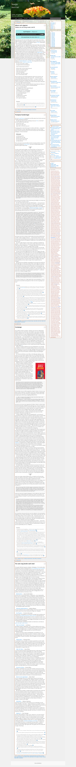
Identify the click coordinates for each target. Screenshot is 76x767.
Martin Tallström (53, 272)
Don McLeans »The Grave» (27, 753)
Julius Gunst (55, 248)
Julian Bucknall (54, 50)
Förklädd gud (52, 216)
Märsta (52, 271)
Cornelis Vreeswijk (53, 201)
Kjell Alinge (56, 250)
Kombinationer (53, 253)
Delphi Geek (53, 55)
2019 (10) (53, 38)
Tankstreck (54, 319)
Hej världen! (53, 68)
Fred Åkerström (56, 218)
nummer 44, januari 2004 (27, 62)
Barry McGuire (53, 185)
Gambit (52, 221)
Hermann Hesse (55, 234)
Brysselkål (56, 194)
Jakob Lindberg (56, 238)
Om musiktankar (31, 18)
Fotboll (55, 216)
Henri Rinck (58, 233)
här (38, 37)
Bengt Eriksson (54, 115)
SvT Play (38, 42)
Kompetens (56, 253)
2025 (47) (53, 32)
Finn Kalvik (57, 214)
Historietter (18, 701)
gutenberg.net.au (26, 554)
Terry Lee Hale (52, 320)
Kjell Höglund (29, 109)
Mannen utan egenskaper (22, 676)
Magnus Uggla (53, 270)
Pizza (58, 290)
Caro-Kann (54, 196)
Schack (52, 26)
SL (54, 309)
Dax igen (55, 204)
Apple (59, 180)
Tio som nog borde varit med (24, 564)
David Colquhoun (54, 76)
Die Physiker (19, 613)
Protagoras (55, 294)
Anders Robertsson (53, 179)
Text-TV (56, 320)
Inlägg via (53, 164)
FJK (59, 214)
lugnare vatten (39, 52)
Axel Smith (57, 183)
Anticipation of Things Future (56, 82)
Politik (51, 292)
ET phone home (53, 101)
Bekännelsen (19, 594)
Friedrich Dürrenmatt (55, 219)
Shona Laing (52, 308)
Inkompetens (53, 237)
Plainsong (54, 291)
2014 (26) (53, 44)
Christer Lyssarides (57, 198)
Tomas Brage (59, 323)
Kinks (54, 250)
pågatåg (54, 287)
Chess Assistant (54, 197)
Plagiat (52, 291)
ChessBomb (58, 197)
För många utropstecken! (55, 121)
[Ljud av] (40, 34)
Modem (60, 276)
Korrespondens (53, 254)
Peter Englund (59, 289)
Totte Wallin (54, 324)
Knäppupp (52, 252)
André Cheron (58, 179)
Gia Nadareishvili (53, 223)
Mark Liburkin (56, 270)
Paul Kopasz (56, 287)
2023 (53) (53, 35)
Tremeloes (58, 325)
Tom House (52, 323)
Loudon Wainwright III (56, 267)
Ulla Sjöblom (54, 328)
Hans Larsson (54, 232)
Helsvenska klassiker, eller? (55, 87)
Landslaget (52, 257)
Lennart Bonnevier (54, 67)
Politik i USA (54, 292)
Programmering (56, 293)
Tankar (19, 109)
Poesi (59, 291)
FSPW (54, 220)
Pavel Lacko (54, 288)
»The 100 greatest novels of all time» (38, 568)
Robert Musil (55, 302)
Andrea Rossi (52, 180)
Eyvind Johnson (55, 213)
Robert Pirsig (58, 302)
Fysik (58, 220)
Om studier (25, 18)
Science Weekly (58, 307)
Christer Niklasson (53, 199)
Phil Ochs (56, 290)
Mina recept (54, 276)
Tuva (56, 326)
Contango (40, 207)
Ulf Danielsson (55, 327)
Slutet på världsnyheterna (22, 608)
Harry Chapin (58, 232)
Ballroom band (54, 184)
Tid (37, 120)
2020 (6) (52, 37)
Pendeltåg (57, 288)
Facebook (58, 213)
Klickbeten (54, 251)
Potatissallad (57, 292)
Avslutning (53, 73)
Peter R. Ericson (53, 290)
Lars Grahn (53, 110)
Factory (52, 214)
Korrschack (56, 254)
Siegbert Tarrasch (56, 308)
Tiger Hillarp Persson (55, 104)
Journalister (52, 248)
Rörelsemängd (55, 304)
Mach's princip (53, 268)
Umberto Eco (57, 328)
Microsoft (58, 275)
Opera (54, 285)
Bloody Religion (53, 77)
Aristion (52, 181)
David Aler (54, 203)
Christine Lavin (58, 199)
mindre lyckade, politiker (24, 531)
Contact (55, 200)
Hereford (52, 234)
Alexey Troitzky (57, 176)
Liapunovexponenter (32, 530)
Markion (60, 270)
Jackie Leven (52, 238)
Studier (52, 27)
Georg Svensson (29, 558)
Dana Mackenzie (54, 81)
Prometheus (52, 294)
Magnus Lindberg (56, 269)
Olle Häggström (54, 61)
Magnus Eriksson (58, 268)
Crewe (56, 201)
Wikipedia (17, 442)
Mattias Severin (54, 119)
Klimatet (57, 251)
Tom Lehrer (55, 323)
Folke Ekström (59, 215)
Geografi (55, 222)
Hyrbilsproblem (55, 236)
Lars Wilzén (55, 258)
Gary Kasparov (55, 221)
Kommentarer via (54, 165)
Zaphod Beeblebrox (53, 337)
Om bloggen (20, 18)
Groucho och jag (20, 667)
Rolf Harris (52, 304)
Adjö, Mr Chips (19, 649)
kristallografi (56, 255)
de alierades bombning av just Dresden (30, 720)
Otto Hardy (56, 286)
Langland (31, 301)
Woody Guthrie (26, 144)
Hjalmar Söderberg (55, 235)
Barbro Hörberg (58, 184)
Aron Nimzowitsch (53, 182)
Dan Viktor (58, 202)
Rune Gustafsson (55, 305)
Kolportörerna (55, 252)
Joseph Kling (58, 247)
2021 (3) (52, 36)
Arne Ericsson (58, 181)
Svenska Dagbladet (53, 318)
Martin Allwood (55, 271)
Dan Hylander (55, 202)
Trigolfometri (52, 326)
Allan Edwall (54, 177)
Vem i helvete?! (54, 85)
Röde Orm (55, 303)
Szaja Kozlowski (58, 318)
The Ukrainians (57, 321)
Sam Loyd (55, 306)
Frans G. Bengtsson (55, 217)
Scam (57, 306)
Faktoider (52, 71)
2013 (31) (53, 45)
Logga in (52, 163)
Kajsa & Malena (53, 249)
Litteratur (19, 558)
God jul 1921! (53, 91)
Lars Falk (55, 257)
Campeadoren (54, 195)
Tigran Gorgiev (58, 322)
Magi (55, 268)
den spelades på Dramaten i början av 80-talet (28, 615)
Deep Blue (58, 204)
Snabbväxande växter (54, 96)
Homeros (60, 235)
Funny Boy (56, 220)
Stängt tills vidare (54, 111)
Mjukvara (57, 276)
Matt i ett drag (56, 155)
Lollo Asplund (55, 266)
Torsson (52, 324)
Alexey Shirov (52, 176)
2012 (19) (53, 46)
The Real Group (53, 321)
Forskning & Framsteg (55, 95)
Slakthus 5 (18, 713)
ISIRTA (59, 237)
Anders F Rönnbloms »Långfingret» (37, 753)
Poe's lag (57, 291)
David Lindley (57, 203)
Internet (57, 237)
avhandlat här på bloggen (33, 207)
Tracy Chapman (54, 325)
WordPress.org (53, 166)
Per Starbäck (53, 90)
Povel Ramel (52, 293)
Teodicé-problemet (58, 319)
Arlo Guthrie (54, 181)
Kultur (58, 255)
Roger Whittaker (59, 303)
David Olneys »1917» (20, 753)
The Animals (58, 320)
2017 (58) (53, 40)
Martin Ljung (58, 271)
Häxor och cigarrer (21, 25)
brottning (54, 194)
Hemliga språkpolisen (53, 233)
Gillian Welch (57, 223)
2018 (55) (53, 39)
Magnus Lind (52, 269)
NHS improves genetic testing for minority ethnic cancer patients (56, 128)
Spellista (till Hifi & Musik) (55, 116)
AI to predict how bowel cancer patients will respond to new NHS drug (55, 145)
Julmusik (59, 248)
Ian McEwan (58, 236)
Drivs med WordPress (38, 763)
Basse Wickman (57, 185)
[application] (30, 34)
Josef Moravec (55, 247)
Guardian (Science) (55, 126)
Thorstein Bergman (53, 322)
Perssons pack (55, 289)
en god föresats (21, 118)
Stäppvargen (19, 639)
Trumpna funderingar (22, 115)
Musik (52, 25)
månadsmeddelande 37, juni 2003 (25, 60)
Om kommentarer (39, 18)
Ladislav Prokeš (56, 256)
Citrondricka (52, 200)
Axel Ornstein (54, 183)
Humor (52, 236)
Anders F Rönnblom (57, 178)
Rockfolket (52, 303)
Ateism (56, 182)
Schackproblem (53, 307)
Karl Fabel (56, 249)
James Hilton (25, 109)
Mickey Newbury (54, 275)
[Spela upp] (17, 34)
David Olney (52, 204)
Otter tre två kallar (20, 625)
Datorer (52, 203)
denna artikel (23, 287)
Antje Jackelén (56, 180)
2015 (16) (53, 43)
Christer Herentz (53, 198)
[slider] (29, 34)
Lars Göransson (58, 257)
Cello (51, 197)
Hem (16, 18)
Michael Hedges (54, 274)
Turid (55, 326)
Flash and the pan (53, 215)
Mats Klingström (57, 272)
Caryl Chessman (58, 196)
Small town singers (57, 309)
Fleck (56, 215)
